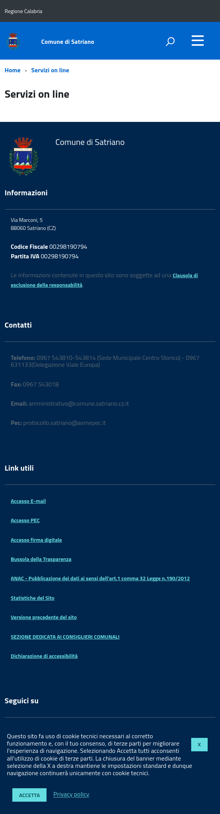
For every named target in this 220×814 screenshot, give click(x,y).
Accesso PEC (25, 520)
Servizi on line (50, 70)
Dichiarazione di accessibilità (44, 656)
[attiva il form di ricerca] (170, 41)
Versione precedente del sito (44, 617)
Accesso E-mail (28, 501)
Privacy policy (71, 794)
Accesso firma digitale (36, 540)
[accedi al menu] (198, 40)
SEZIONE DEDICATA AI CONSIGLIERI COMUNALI (65, 637)
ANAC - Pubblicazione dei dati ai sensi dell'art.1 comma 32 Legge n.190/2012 (100, 578)
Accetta (29, 795)
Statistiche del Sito (32, 598)
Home (12, 70)
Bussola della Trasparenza (41, 559)
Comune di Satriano (67, 41)
